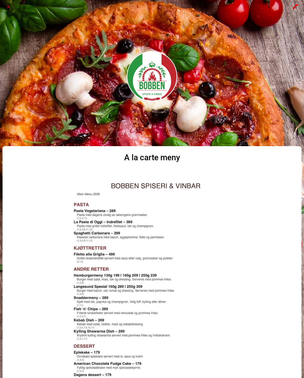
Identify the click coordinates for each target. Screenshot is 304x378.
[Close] (8, 6)
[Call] (295, 7)
